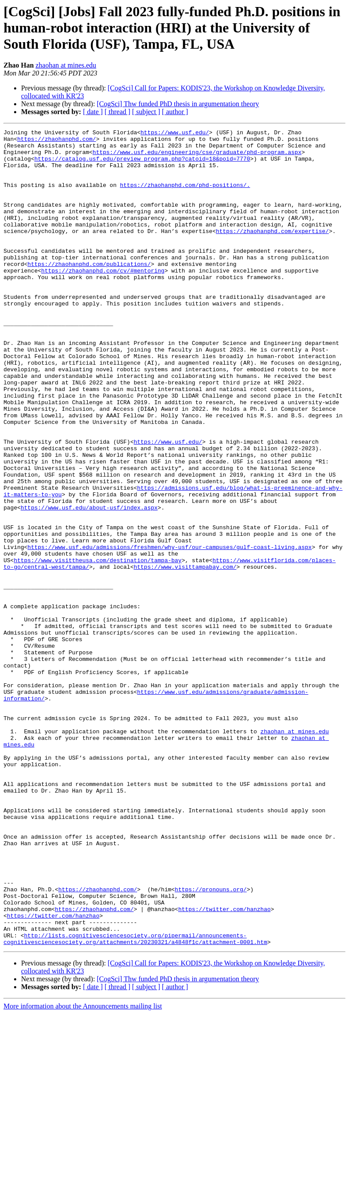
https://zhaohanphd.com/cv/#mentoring (103, 299)
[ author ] (175, 111)
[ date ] (93, 111)
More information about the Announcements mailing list (83, 1169)
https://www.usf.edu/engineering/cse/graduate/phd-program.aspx (197, 157)
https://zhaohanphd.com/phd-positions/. (185, 197)
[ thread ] (117, 111)
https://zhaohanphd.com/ (56, 141)
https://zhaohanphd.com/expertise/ (272, 252)
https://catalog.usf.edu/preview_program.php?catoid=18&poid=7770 (142, 165)
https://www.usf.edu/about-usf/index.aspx (89, 584)
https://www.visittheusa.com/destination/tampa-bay (97, 647)
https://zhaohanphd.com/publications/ (89, 291)
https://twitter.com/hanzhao (224, 1065)
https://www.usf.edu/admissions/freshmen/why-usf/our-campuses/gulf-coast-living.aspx (170, 631)
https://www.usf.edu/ (174, 133)
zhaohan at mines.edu (66, 65)
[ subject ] (146, 111)
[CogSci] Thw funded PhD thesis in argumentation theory (178, 104)
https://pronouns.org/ (211, 1042)
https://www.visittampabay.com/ (184, 655)
